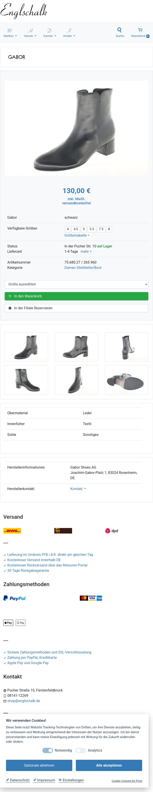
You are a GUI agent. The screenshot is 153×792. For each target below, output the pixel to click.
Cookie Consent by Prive (127, 781)
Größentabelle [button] (76, 235)
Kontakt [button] (76, 489)
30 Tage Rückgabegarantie (26, 570)
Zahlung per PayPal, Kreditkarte (30, 657)
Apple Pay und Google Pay (26, 663)
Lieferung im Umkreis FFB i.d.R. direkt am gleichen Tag (48, 555)
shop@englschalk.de (23, 701)
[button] (26, 347)
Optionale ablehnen (39, 765)
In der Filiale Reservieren (31, 308)
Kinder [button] (68, 32)
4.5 (76, 229)
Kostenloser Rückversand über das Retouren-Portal (45, 565)
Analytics (95, 750)
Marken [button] (9, 32)
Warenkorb (140, 32)
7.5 (101, 229)
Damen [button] (48, 32)
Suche (120, 32)
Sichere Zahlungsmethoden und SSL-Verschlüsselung (47, 652)
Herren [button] (29, 32)
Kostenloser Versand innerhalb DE (32, 560)
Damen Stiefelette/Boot (83, 268)
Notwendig (63, 750)
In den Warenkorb (26, 296)
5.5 (92, 229)
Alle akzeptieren (109, 765)
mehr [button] (85, 251)
